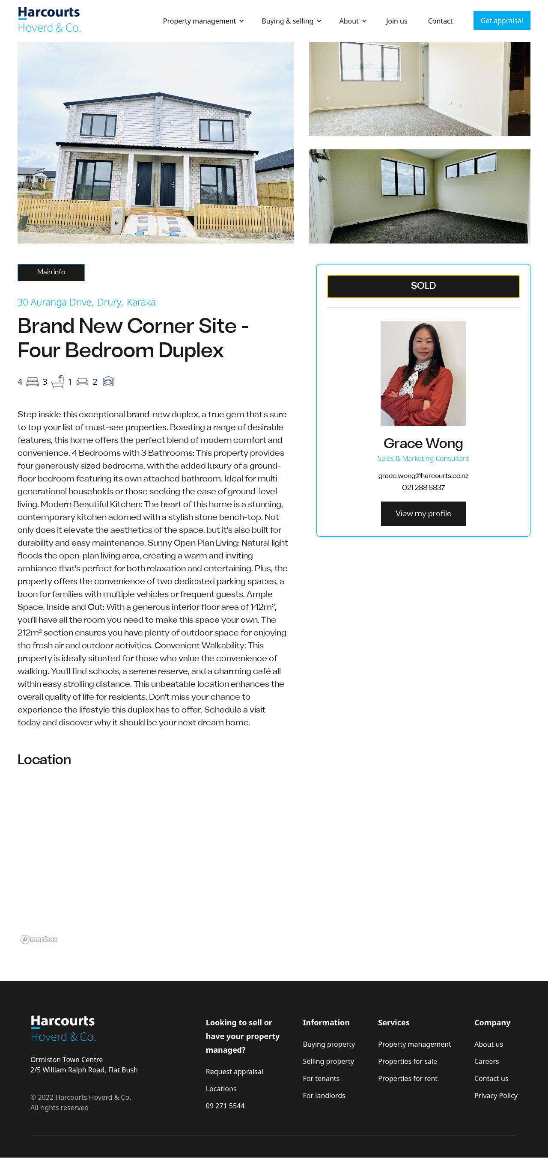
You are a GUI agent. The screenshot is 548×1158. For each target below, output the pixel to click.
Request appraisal (234, 1071)
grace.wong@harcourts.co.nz (423, 476)
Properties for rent (408, 1078)
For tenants (321, 1078)
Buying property (329, 1044)
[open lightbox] (156, 142)
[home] (50, 21)
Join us (397, 21)
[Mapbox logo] (39, 939)
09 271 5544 (225, 1105)
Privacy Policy (496, 1095)
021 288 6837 (423, 488)
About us (488, 1044)
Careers (486, 1061)
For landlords (324, 1095)
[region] (274, 861)
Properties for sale (407, 1061)
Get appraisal (502, 20)
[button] (204, 21)
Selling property (328, 1061)
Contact (440, 21)
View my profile (423, 514)
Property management (199, 21)
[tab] (51, 272)
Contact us (491, 1078)
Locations (221, 1088)
